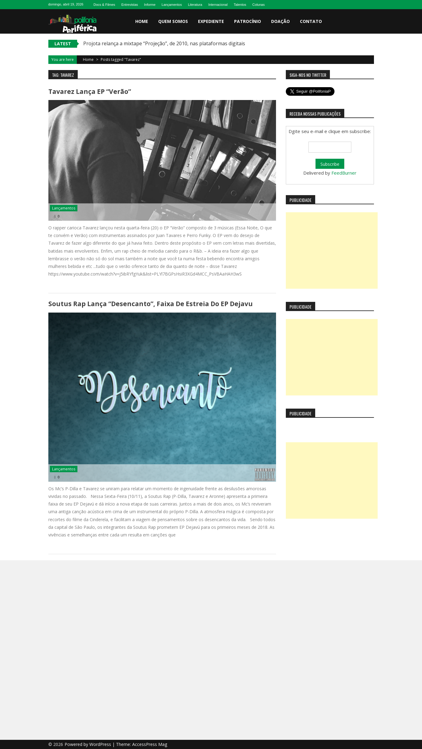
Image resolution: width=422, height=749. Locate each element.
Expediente (211, 21)
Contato (311, 21)
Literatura (195, 4)
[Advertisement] (332, 250)
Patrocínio (247, 21)
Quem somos (173, 21)
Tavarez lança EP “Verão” (89, 91)
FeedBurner (344, 173)
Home (141, 21)
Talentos (240, 4)
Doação (280, 21)
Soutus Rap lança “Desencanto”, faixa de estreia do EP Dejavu (150, 303)
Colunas (258, 4)
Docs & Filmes (104, 4)
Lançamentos (172, 4)
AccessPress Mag (149, 744)
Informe (149, 4)
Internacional (218, 4)
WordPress (100, 744)
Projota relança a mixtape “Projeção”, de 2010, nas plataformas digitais (164, 43)
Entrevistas (129, 4)
